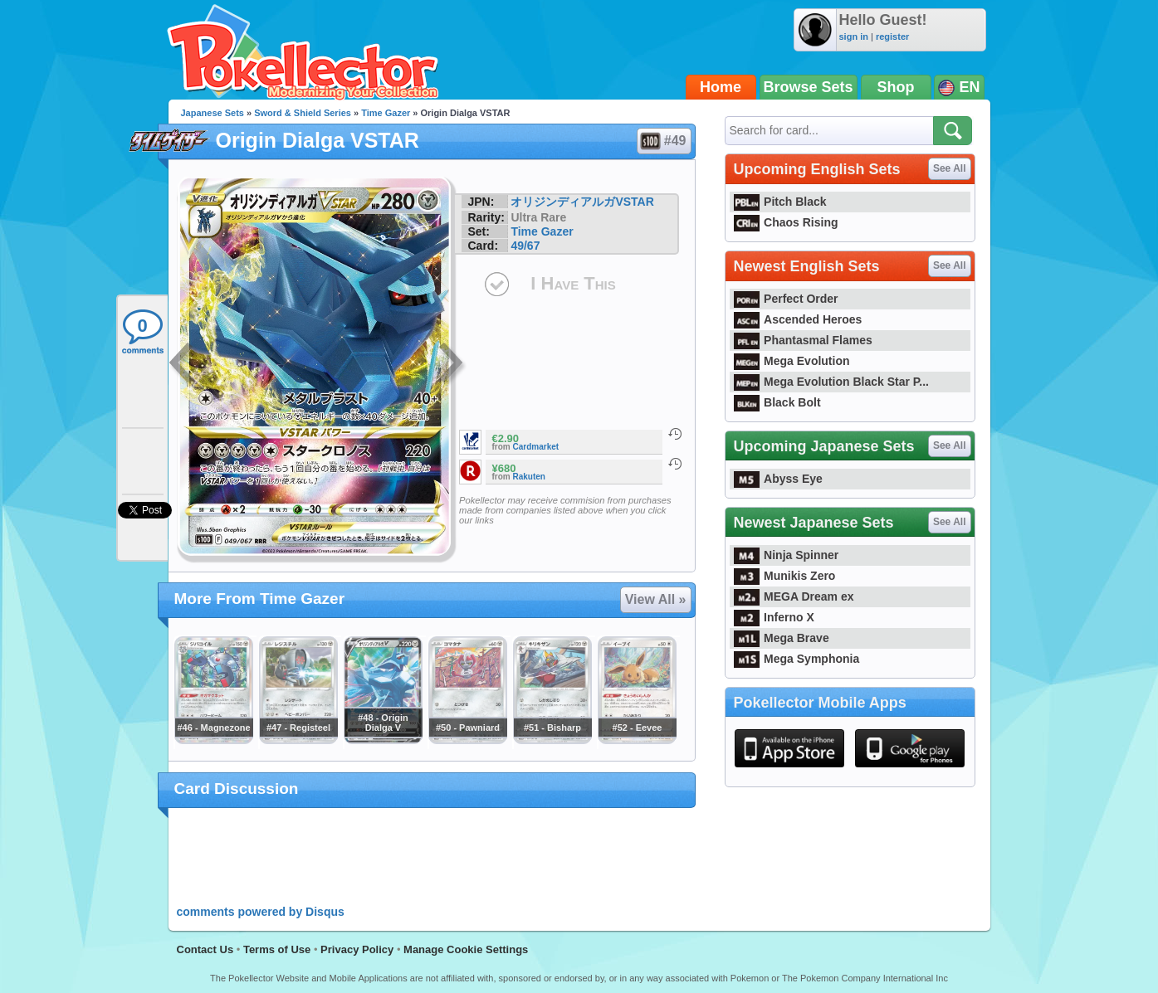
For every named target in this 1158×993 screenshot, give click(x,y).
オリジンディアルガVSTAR (582, 201)
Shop (896, 87)
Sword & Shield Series (302, 113)
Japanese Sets (212, 113)
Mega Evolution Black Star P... (832, 381)
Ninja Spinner (786, 555)
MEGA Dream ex (794, 596)
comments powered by (260, 911)
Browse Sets (808, 87)
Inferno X (774, 617)
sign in (853, 36)
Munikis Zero (785, 575)
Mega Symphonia (797, 658)
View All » (655, 599)
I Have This (572, 283)
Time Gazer (385, 113)
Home (720, 87)
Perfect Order (786, 298)
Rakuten (529, 476)
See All (949, 168)
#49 (663, 141)
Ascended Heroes (798, 319)
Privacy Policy (356, 949)
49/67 (525, 245)
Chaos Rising (786, 222)
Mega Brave (781, 638)
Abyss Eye (778, 478)
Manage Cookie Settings (465, 949)
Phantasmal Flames (803, 340)
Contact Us (205, 949)
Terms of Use (276, 949)
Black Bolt (777, 402)
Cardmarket (536, 446)
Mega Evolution (792, 361)
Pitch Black (780, 201)
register (892, 36)
